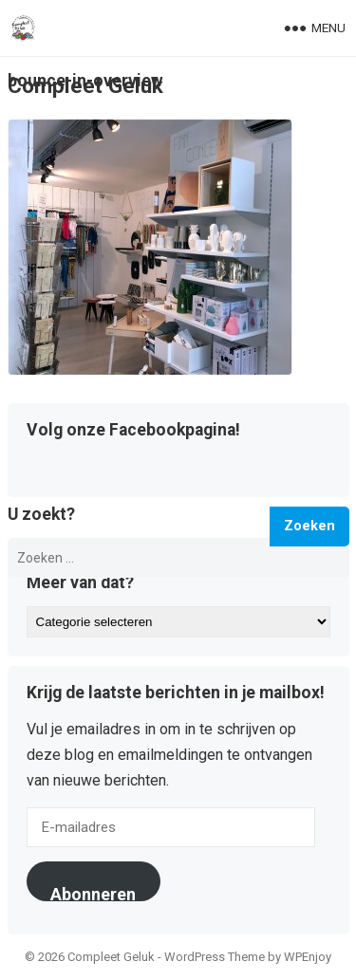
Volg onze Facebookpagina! (133, 430)
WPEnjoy (307, 957)
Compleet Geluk (85, 85)
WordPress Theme (214, 957)
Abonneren (93, 892)
